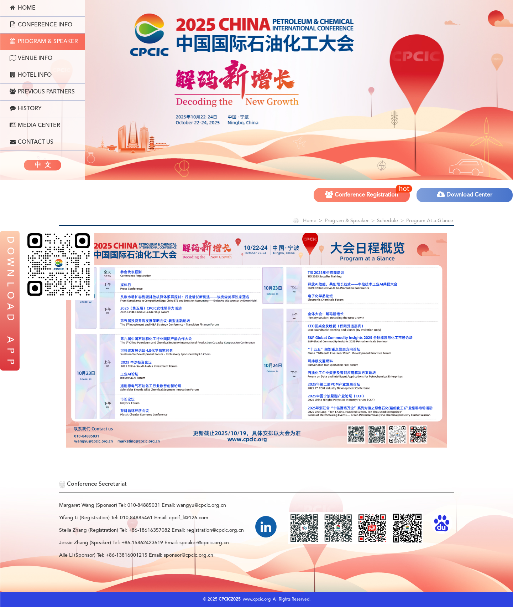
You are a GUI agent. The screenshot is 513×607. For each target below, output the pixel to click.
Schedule (387, 220)
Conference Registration (367, 192)
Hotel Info (30, 75)
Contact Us (31, 142)
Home (22, 8)
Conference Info (41, 24)
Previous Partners (42, 91)
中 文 (43, 165)
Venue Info (31, 58)
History (25, 108)
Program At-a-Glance (429, 220)
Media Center (35, 125)
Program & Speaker (43, 41)
